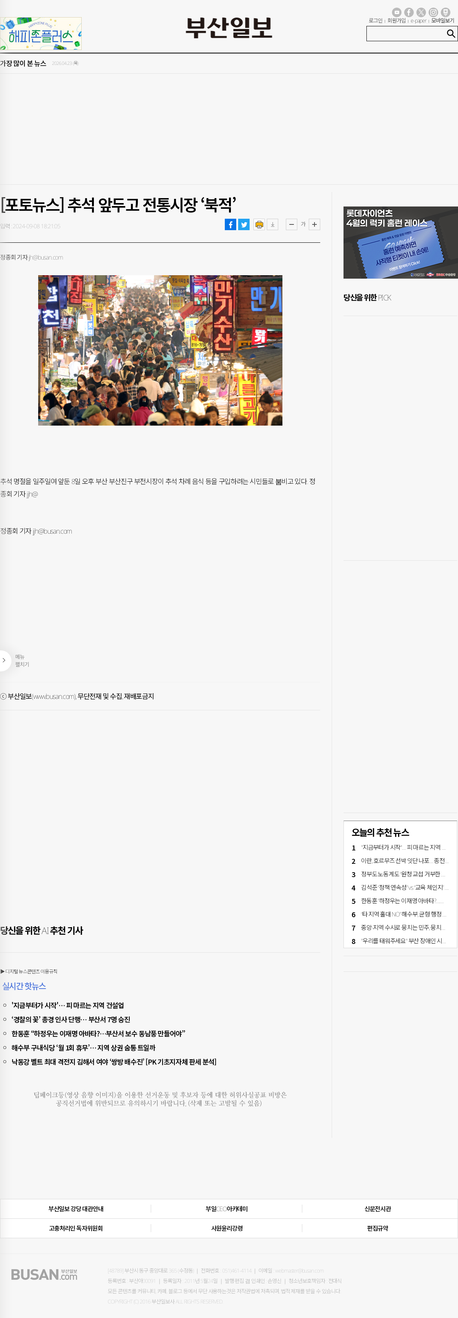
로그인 (375, 20)
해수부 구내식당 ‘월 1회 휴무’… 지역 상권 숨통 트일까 (83, 1047)
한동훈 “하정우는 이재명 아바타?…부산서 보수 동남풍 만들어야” (98, 1033)
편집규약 (377, 1228)
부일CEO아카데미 (227, 1209)
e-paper (419, 20)
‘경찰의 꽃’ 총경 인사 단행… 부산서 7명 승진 (70, 1019)
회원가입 (396, 20)
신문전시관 (377, 1209)
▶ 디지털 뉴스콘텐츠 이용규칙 (28, 971)
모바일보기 (442, 20)
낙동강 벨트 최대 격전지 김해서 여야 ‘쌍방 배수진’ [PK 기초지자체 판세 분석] (113, 1061)
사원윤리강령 (227, 1228)
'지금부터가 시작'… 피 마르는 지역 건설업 (67, 1005)
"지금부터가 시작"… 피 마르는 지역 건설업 (409, 847)
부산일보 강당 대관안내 (75, 1209)
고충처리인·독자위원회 (76, 1228)
